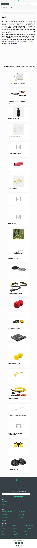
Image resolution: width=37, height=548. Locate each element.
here (16, 43)
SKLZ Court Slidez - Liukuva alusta (16, 275)
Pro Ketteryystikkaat (13, 241)
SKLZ (3, 533)
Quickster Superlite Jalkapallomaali (16, 83)
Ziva (25, 536)
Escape (3, 531)
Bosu (14, 527)
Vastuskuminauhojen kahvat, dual (16, 293)
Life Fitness (4, 527)
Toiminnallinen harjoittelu (6, 518)
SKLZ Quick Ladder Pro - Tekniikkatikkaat (17, 415)
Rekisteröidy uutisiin (18, 497)
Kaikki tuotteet (4, 501)
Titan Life (26, 530)
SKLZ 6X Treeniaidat (12, 188)
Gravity (3, 534)
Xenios (14, 525)
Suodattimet (29, 70)
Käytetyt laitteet (4, 514)
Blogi (3, 506)
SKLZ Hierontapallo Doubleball (15, 310)
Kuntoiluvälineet (22, 511)
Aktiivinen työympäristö (6, 521)
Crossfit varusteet (5, 517)
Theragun (3, 528)
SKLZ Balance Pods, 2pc (13, 469)
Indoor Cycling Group (29, 525)
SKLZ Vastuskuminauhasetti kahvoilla (16, 101)
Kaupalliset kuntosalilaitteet (7, 511)
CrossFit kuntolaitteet (6, 515)
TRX (2, 525)
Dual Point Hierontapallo (14, 363)
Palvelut (3, 503)
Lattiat (20, 520)
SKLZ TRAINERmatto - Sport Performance (17, 345)
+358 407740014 (3, 1)
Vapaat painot (21, 517)
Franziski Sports (28, 528)
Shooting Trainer (12, 206)
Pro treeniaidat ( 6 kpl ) (13, 258)
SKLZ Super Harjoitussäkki (14, 328)
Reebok (26, 533)
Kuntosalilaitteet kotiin (6, 512)
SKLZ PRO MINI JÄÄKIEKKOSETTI (14, 153)
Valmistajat (4, 504)
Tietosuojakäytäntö (5, 507)
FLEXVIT (14, 531)
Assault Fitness (16, 530)
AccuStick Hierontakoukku (14, 380)
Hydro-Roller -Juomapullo (14, 118)
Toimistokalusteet (22, 521)
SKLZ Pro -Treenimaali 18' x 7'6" (14, 136)
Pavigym (14, 528)
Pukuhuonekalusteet (23, 512)
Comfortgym (15, 533)
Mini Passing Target (12, 223)
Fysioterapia (4, 520)
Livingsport (15, 536)
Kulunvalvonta (21, 514)
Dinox (26, 531)
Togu (3, 536)
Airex (3, 530)
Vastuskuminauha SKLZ (13, 398)
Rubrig (26, 534)
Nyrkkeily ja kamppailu (23, 515)
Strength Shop (16, 534)
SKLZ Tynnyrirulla (12, 171)
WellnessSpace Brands (29, 527)
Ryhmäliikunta (21, 518)
